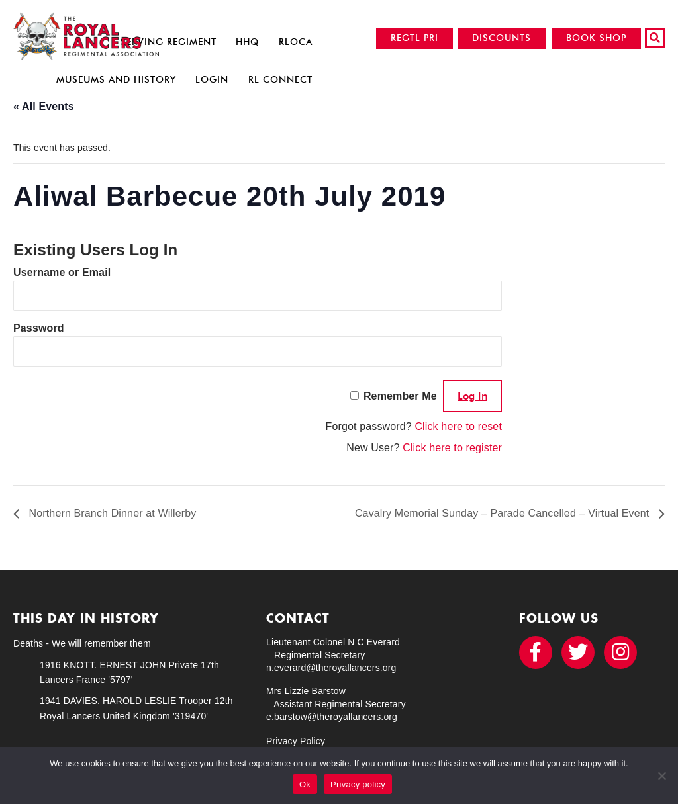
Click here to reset (458, 426)
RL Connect (280, 79)
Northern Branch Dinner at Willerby (111, 513)
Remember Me (400, 396)
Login (211, 79)
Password (38, 328)
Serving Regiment (169, 42)
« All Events (43, 106)
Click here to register (452, 447)
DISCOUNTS (501, 38)
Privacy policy (357, 784)
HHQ (247, 42)
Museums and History (116, 79)
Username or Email (62, 272)
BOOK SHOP (596, 38)
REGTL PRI (414, 38)
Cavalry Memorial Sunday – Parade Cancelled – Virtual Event (503, 513)
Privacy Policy (295, 741)
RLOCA (296, 42)
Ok (305, 784)
